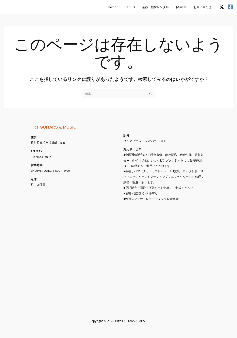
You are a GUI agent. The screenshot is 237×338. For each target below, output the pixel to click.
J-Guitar (183, 7)
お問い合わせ (203, 7)
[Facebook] (230, 7)
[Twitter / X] (221, 7)
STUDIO (133, 7)
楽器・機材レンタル (158, 7)
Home (118, 7)
